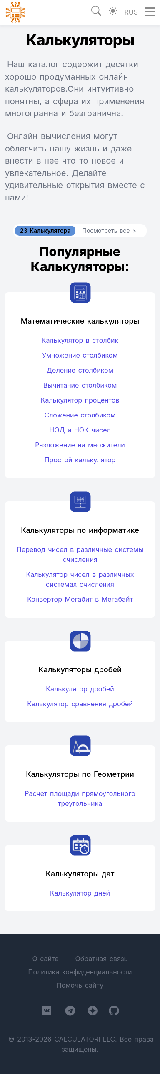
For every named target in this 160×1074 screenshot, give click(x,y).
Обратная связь (101, 958)
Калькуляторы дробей (80, 669)
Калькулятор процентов (80, 400)
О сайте (45, 958)
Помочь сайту (80, 985)
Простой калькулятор (80, 460)
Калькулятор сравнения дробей (80, 704)
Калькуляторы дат (80, 873)
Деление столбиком (80, 370)
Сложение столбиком (79, 415)
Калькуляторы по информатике (80, 530)
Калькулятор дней (80, 893)
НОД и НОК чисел (79, 430)
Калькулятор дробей (80, 689)
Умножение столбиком (80, 355)
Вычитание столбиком (80, 385)
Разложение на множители (80, 445)
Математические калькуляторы (80, 321)
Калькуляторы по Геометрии (80, 774)
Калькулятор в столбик (80, 340)
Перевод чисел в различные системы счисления (80, 554)
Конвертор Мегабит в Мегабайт (80, 599)
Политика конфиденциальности (80, 972)
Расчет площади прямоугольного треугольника (80, 798)
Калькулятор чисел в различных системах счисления (80, 579)
